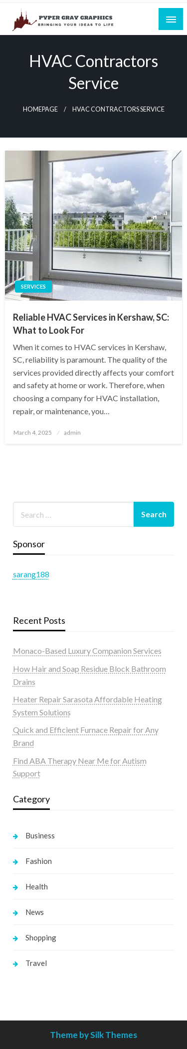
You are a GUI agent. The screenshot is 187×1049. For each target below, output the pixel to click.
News (34, 911)
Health (36, 886)
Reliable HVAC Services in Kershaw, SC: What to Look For (91, 323)
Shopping (40, 937)
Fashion (38, 860)
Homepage (40, 109)
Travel (36, 962)
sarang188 (31, 574)
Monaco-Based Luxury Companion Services (87, 650)
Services (33, 286)
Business (40, 835)
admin (72, 432)
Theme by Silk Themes (93, 1034)
